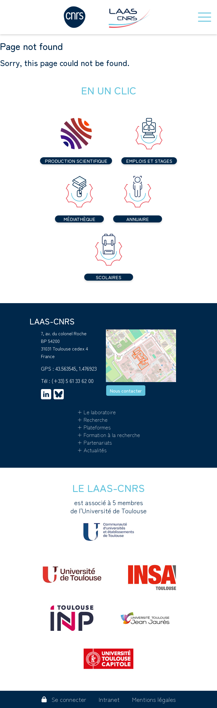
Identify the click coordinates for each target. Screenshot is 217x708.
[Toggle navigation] (204, 17)
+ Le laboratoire (96, 412)
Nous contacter (126, 390)
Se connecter (64, 699)
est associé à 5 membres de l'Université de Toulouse (108, 519)
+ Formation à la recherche (108, 434)
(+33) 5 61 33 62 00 (72, 380)
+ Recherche (92, 419)
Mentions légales (154, 699)
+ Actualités (92, 450)
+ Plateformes (94, 427)
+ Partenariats (94, 442)
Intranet (109, 699)
